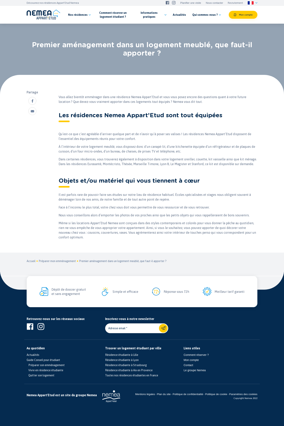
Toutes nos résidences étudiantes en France (131, 375)
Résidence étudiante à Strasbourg (126, 365)
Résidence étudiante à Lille (121, 354)
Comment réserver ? (196, 354)
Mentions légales (145, 394)
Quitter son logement (40, 375)
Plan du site (164, 394)
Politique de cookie (216, 394)
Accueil (31, 261)
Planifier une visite (190, 3)
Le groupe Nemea (195, 370)
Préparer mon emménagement (57, 261)
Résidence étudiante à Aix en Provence (129, 370)
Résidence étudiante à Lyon (122, 360)
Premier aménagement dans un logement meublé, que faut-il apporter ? (122, 261)
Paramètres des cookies (243, 394)
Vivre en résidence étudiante (45, 370)
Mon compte (191, 360)
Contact (188, 365)
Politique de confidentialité (188, 394)
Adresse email (116, 328)
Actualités (33, 354)
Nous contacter (214, 3)
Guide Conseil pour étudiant (43, 360)
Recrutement (235, 3)
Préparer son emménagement (46, 365)
